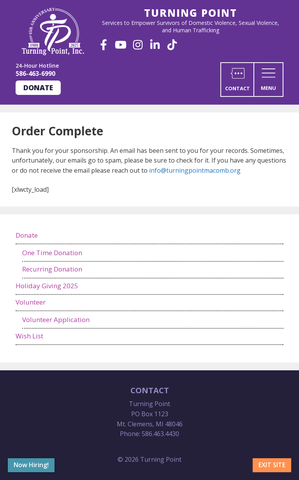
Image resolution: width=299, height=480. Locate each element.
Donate (38, 87)
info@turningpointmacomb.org (195, 170)
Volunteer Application (56, 319)
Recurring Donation (52, 269)
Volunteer (31, 302)
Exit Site (272, 465)
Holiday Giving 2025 (47, 285)
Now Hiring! (31, 465)
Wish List (29, 335)
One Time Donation (52, 252)
